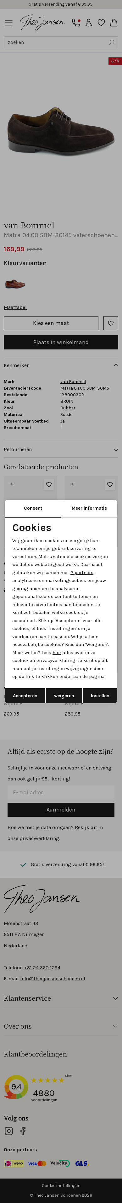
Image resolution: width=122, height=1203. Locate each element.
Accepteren (25, 696)
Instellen (100, 696)
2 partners (81, 572)
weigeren (64, 696)
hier (57, 652)
